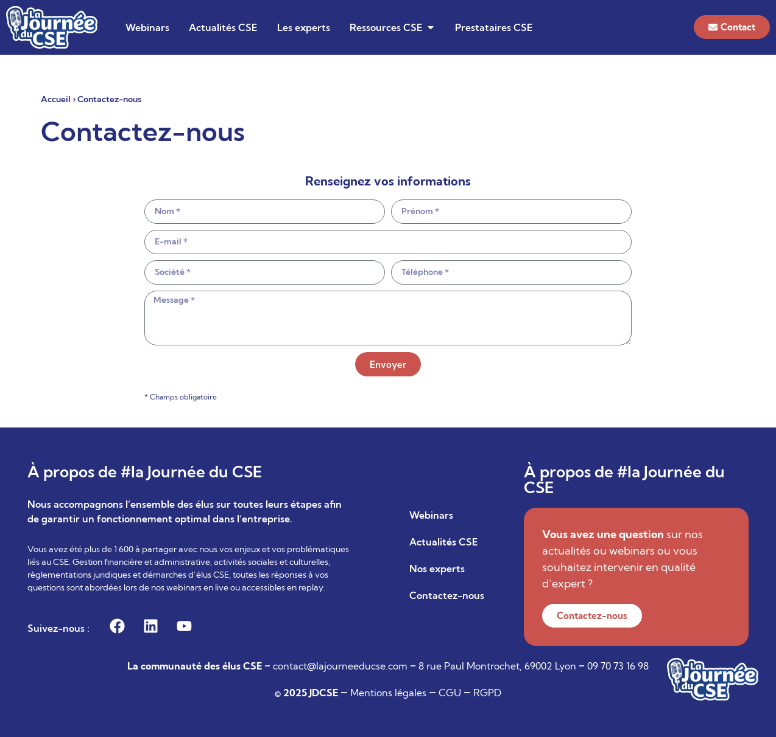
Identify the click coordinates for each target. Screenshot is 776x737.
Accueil (56, 99)
